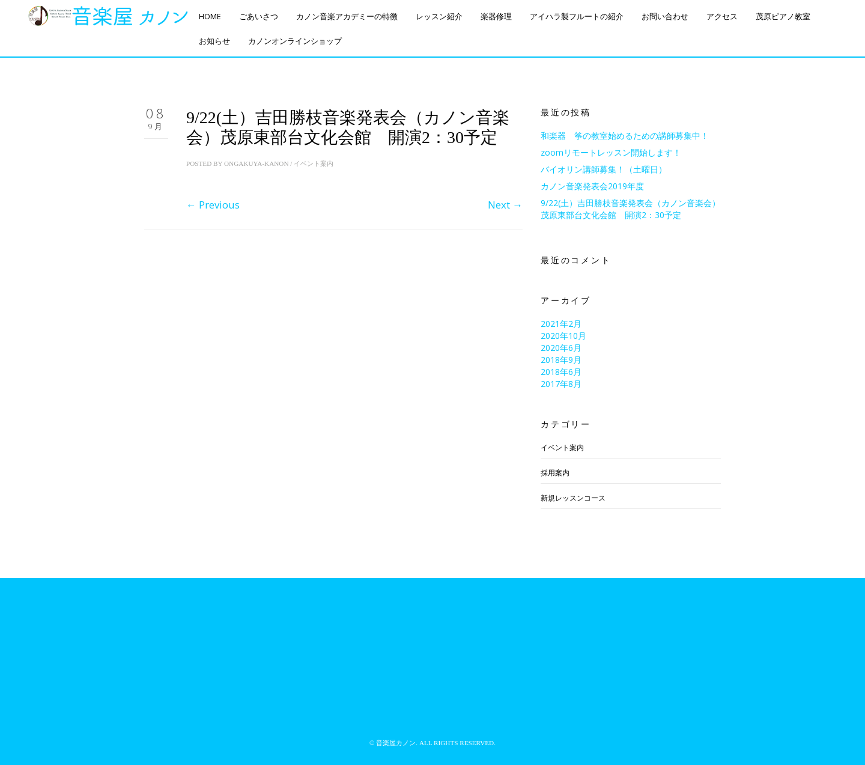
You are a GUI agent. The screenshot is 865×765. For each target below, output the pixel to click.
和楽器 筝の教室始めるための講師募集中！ (625, 135)
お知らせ (214, 41)
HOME (210, 16)
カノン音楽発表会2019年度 (592, 186)
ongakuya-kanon (256, 163)
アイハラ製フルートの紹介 (577, 16)
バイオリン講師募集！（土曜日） (604, 169)
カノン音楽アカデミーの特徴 (347, 16)
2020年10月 (563, 335)
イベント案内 (313, 163)
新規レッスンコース (573, 498)
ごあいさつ (258, 16)
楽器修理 (496, 16)
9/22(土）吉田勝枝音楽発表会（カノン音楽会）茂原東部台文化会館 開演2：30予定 (630, 209)
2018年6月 (561, 371)
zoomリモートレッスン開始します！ (611, 152)
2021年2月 (561, 323)
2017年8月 (561, 383)
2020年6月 (561, 347)
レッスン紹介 (439, 16)
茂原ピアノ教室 (783, 16)
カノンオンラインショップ (295, 41)
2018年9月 (561, 359)
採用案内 (555, 473)
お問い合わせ (665, 16)
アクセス (722, 16)
